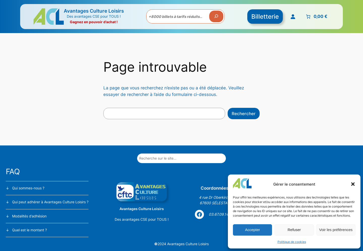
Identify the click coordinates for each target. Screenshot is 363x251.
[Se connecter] (293, 16)
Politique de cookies (292, 242)
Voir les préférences (336, 230)
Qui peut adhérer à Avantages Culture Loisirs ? (50, 202)
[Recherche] (216, 16)
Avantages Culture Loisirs (94, 11)
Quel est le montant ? (29, 230)
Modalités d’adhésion (29, 216)
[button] (352, 184)
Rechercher (244, 113)
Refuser (294, 230)
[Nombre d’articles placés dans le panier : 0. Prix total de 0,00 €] (316, 16)
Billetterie (265, 16)
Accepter (252, 230)
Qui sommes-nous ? (28, 188)
